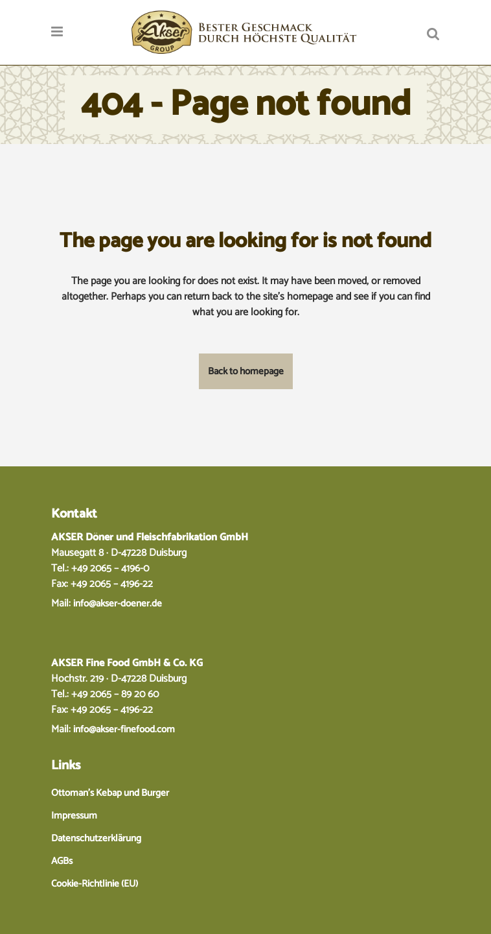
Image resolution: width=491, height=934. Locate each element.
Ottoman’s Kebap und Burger (110, 793)
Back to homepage (246, 371)
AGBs (62, 861)
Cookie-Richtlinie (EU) (94, 884)
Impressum (74, 816)
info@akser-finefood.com (124, 729)
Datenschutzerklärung (96, 838)
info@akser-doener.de (117, 603)
